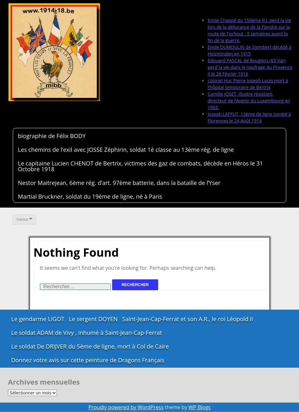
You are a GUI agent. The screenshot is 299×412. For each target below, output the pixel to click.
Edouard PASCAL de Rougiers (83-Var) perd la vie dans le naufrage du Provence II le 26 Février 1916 (250, 67)
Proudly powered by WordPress (126, 407)
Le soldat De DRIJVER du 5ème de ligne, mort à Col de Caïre (90, 346)
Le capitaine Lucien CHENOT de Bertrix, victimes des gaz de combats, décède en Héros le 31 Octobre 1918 (140, 166)
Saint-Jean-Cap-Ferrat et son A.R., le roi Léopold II (187, 319)
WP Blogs (199, 407)
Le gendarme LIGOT (37, 319)
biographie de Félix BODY (52, 136)
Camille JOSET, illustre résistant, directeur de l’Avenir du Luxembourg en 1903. (249, 100)
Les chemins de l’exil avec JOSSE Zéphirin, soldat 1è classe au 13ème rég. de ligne (126, 149)
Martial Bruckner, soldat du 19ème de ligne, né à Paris (90, 196)
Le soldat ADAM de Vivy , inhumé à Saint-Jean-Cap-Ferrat (86, 332)
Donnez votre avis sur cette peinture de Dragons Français (87, 360)
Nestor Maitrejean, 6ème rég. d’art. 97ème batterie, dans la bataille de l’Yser (119, 183)
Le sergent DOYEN (93, 319)
